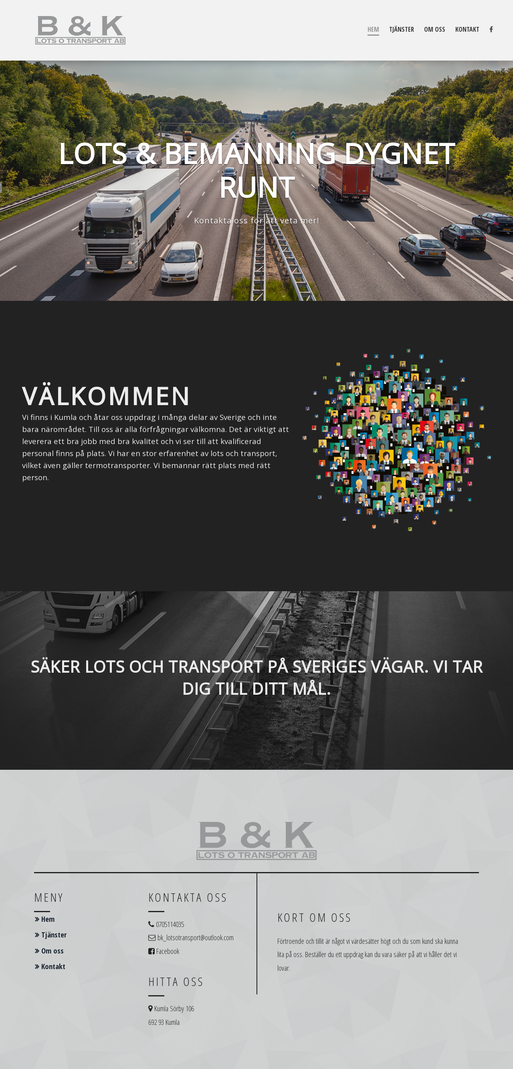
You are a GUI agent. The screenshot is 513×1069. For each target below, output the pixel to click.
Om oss (434, 29)
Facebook (167, 951)
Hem (373, 29)
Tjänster (401, 29)
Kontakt (467, 29)
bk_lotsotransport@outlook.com (196, 937)
